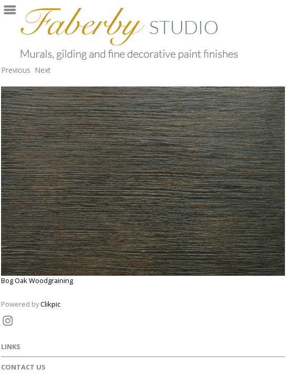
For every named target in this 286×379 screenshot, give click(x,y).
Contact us (23, 367)
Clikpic (50, 304)
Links (10, 346)
